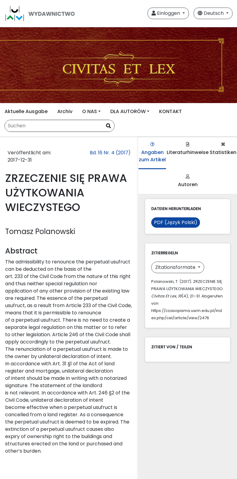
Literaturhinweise (188, 149)
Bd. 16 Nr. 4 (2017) (110, 152)
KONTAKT (170, 111)
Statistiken (223, 149)
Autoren (188, 181)
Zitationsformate (176, 267)
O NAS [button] (89, 111)
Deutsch (211, 13)
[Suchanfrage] (59, 126)
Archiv (64, 111)
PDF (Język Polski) (175, 222)
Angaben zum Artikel (152, 152)
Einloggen (166, 13)
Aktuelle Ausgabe (26, 111)
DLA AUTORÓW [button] (128, 111)
